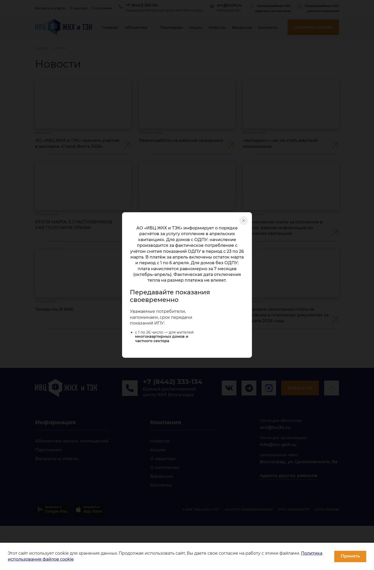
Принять (350, 556)
